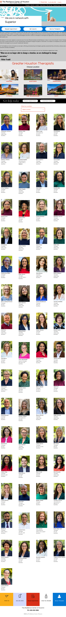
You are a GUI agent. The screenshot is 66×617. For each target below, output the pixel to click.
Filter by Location (26, 106)
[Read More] (3, 135)
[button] (43, 2)
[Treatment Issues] (47, 101)
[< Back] (5, 17)
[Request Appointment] (30, 101)
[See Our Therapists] (55, 29)
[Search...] (60, 2)
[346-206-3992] (52, 2)
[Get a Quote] (33, 29)
